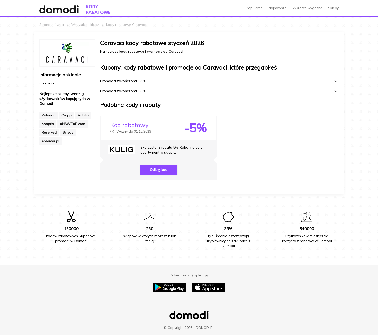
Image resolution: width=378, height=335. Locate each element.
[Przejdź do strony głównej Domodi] (59, 9)
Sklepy (333, 8)
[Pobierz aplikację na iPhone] (208, 291)
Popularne (254, 8)
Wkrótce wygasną (307, 8)
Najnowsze (278, 8)
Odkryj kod (158, 170)
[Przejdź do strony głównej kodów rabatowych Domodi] (98, 9)
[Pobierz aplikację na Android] (169, 291)
